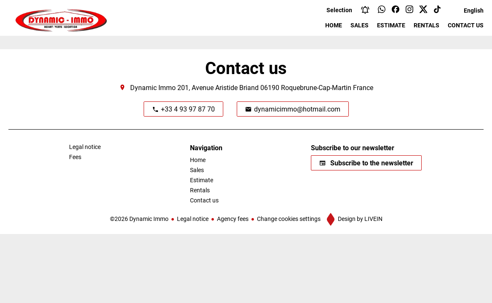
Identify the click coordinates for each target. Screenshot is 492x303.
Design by (359, 219)
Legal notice (193, 219)
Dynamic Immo (153, 87)
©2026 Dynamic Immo (139, 219)
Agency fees (233, 219)
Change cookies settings (289, 219)
